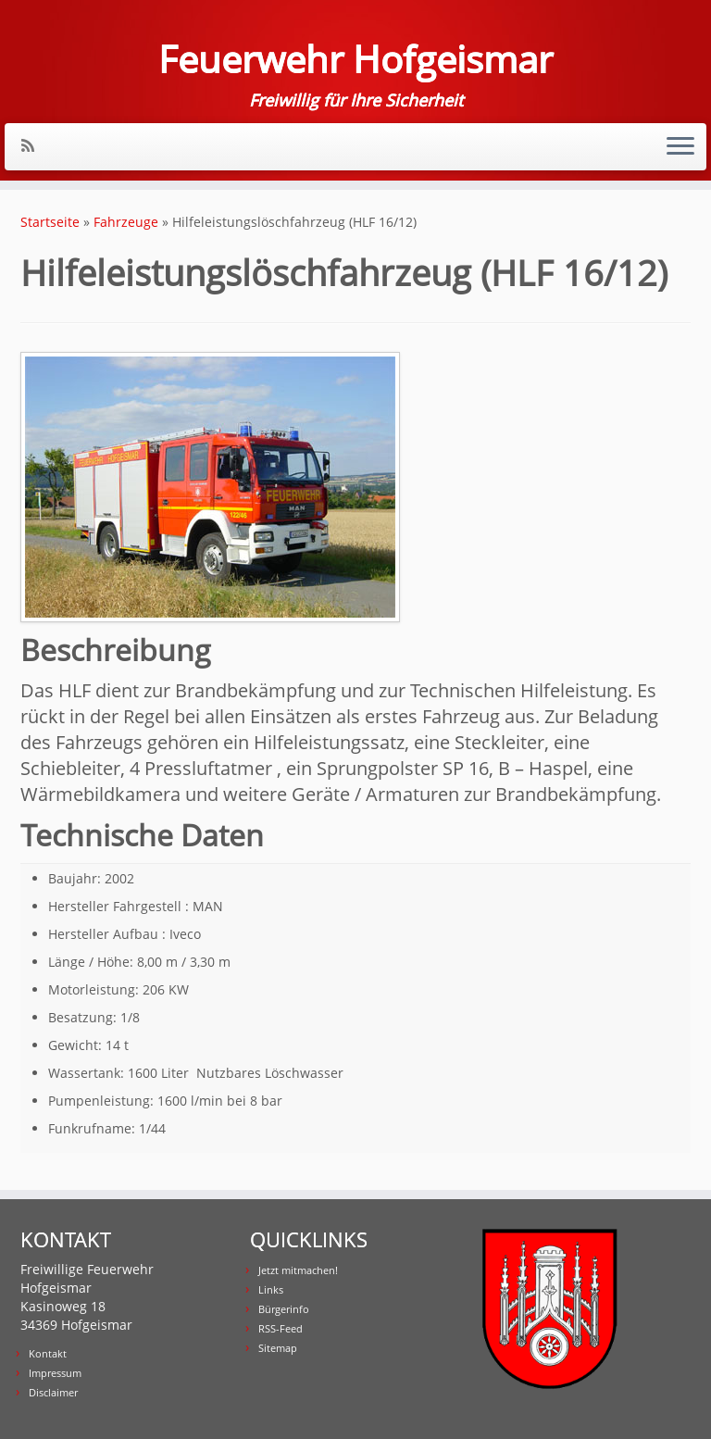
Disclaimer (53, 1392)
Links (270, 1289)
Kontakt (48, 1353)
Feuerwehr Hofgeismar (355, 59)
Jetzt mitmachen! (298, 1270)
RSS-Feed (280, 1328)
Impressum (55, 1373)
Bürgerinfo (283, 1309)
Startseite (50, 222)
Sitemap (277, 1348)
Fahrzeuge (126, 222)
